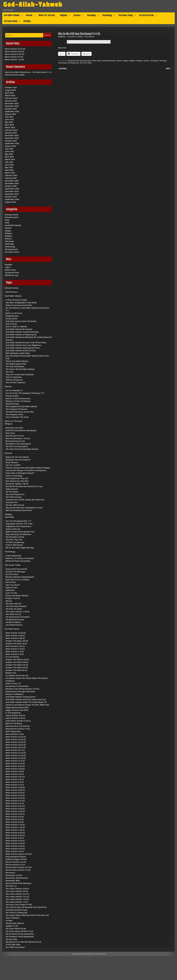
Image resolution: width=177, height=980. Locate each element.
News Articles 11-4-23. (15, 761)
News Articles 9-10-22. (15, 841)
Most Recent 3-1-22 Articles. (18, 726)
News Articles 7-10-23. (15, 825)
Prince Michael (89, 37)
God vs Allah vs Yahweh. (16, 327)
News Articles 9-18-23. (15, 846)
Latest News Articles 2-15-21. (18, 721)
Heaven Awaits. (12, 396)
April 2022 (9, 157)
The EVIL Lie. (11, 886)
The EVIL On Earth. (14, 609)
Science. (77, 15)
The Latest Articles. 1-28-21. (18, 612)
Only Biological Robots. (16, 857)
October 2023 (11, 109)
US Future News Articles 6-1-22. (19, 931)
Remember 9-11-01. (14, 875)
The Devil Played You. (15, 494)
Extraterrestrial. (146, 15)
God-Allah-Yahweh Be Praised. (19, 329)
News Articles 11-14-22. (16, 753)
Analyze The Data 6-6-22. (16, 670)
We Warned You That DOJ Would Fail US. (24, 942)
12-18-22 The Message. (16, 572)
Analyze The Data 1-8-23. (16, 644)
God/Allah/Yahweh (108, 61)
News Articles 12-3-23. (15, 763)
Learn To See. (12, 593)
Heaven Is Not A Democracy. (18, 398)
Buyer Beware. (12, 462)
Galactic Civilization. (15, 694)
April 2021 (9, 170)
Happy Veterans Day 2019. (17, 710)
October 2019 (11, 197)
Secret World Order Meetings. (19, 883)
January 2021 (11, 178)
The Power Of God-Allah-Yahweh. (20, 369)
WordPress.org (11, 275)
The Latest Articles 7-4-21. (17, 902)
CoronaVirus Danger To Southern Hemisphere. (26, 470)
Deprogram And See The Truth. (19, 524)
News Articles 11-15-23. (16, 755)
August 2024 (10, 90)
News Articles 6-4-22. (15, 819)
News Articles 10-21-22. (16, 745)
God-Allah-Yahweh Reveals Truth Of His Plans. (26, 342)
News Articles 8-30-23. (15, 833)
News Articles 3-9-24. (15, 771)
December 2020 (12, 181)
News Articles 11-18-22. (16, 758)
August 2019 (10, 202)
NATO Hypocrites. (13, 731)
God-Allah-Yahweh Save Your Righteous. (24, 345)
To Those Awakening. (15, 542)
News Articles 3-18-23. (15, 649)
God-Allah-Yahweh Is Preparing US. (21, 335)
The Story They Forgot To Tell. (19, 905)
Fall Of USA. (11, 582)
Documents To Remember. (17, 686)
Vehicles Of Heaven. (14, 380)
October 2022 (11, 141)
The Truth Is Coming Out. (17, 913)
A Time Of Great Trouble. (16, 300)
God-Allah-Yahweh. (12, 15)
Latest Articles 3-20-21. (16, 715)
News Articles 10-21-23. (16, 747)
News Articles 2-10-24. (15, 766)
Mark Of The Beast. (14, 723)
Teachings (154, 61)
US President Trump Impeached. (20, 934)
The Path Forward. (14, 497)
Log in (7, 267)
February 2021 (11, 175)
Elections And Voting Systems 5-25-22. (23, 689)
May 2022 (9, 154)
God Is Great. (11, 324)
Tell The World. (12, 492)
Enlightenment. (12, 316)
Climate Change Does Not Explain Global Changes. (28, 468)
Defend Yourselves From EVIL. (19, 305)
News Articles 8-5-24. (14, 57)
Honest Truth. (12, 588)
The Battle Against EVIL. (16, 364)
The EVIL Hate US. (14, 604)
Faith (94, 61)
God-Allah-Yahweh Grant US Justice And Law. (26, 699)
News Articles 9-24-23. (15, 849)
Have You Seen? (13, 585)
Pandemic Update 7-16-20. (17, 484)
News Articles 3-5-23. (15, 654)
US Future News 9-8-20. (16, 929)
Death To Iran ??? (13, 683)
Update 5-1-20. (12, 926)
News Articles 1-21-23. (15, 646)
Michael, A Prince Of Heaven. (18, 401)
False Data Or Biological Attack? (20, 473)
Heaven (119, 61)
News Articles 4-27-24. (15, 777)
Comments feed (12, 273)
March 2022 (10, 159)
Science (147, 61)
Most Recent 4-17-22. (15, 436)
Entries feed (10, 270)
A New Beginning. (13, 556)
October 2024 (11, 87)
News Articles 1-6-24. (15, 734)
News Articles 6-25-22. (15, 809)
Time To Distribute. (14, 377)
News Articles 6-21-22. (15, 806)
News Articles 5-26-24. (15, 790)
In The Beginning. (13, 713)
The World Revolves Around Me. (20, 412)
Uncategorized (73, 63)
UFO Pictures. (12, 292)
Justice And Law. (13, 529)
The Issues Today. (125, 15)
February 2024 (11, 98)
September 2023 (12, 111)
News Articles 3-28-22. (15, 769)
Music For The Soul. (47, 15)
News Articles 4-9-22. (15, 779)
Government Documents (16, 569)
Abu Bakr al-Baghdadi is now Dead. (21, 303)
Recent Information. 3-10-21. (18, 438)
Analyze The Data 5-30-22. (17, 662)
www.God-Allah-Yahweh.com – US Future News (26, 72)
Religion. (63, 15)
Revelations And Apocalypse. (18, 444)
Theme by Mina (100, 954)
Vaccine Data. (12, 939)
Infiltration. (10, 590)
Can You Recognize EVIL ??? (18, 521)
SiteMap (27, 21)
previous (63, 68)
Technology (62, 63)
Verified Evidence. (13, 622)
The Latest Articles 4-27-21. (18, 894)
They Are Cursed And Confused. (20, 374)
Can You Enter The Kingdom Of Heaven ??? (25, 393)
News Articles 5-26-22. (15, 787)
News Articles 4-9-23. (15, 782)
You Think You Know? (15, 947)
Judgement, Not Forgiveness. (19, 526)
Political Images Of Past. (16, 859)
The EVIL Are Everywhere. (17, 446)
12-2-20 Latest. (12, 574)
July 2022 (9, 149)
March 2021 (10, 173)
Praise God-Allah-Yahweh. (17, 596)
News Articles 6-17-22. (15, 801)
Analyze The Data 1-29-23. (17, 641)
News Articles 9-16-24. (14, 51)
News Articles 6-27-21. (15, 814)
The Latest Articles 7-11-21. (18, 897)
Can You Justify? (13, 465)
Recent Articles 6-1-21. (15, 865)
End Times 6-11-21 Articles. (18, 580)
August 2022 (10, 146)
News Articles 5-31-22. (15, 793)
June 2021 (9, 165)
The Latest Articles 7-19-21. (18, 899)
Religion (132, 61)
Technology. (107, 15)
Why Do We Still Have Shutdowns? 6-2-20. (89, 42)
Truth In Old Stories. (14, 545)
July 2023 (9, 117)
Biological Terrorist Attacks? (18, 460)
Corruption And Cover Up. (17, 675)
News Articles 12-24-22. (16, 633)
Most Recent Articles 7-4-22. (18, 729)
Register (8, 265)
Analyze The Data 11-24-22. (17, 659)
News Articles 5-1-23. (15, 785)
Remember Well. (13, 881)
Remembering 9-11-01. (15, 441)
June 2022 (9, 151)
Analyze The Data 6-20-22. (17, 667)
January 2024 (11, 101)
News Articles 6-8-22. (15, 822)
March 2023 (10, 127)
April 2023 (9, 125)
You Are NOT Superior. (15, 382)
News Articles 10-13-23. (16, 739)
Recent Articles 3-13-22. (16, 862)
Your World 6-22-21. (14, 625)
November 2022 (12, 138)
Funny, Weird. (12, 319)
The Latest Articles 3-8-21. (17, 891)
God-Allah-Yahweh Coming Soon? (21, 697)
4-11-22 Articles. (13, 657)
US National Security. (15, 620)
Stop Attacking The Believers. (19, 534)
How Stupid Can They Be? (17, 478)
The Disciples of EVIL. (15, 537)
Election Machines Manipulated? (20, 577)
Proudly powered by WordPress (83, 954)
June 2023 (9, 119)
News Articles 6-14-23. (15, 798)
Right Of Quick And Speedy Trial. (20, 532)
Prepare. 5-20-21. (13, 598)
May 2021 (9, 167)
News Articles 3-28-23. (15, 638)
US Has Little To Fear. (15, 505)
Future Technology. (14, 476)
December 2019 (12, 191)
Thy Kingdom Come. (15, 414)
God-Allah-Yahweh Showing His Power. (23, 348)
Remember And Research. (17, 878)
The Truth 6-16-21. (13, 614)
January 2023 (11, 133)
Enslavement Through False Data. (20, 691)
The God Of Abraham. (15, 366)
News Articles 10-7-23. (15, 750)
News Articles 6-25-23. (15, 811)
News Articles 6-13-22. (15, 795)
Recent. (9, 601)
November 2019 (12, 194)
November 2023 (12, 106)
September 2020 (12, 189)
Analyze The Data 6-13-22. (17, 665)
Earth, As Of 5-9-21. (14, 313)
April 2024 (9, 93)
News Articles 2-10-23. (15, 636)
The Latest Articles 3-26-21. (18, 889)
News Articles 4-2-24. (15, 774)
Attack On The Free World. (17, 457)
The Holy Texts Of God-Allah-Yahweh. (22, 449)
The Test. (10, 372)
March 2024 (10, 95)
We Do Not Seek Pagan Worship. (20, 548)
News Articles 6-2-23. (15, 803)
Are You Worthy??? (14, 390)
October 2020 (11, 186)
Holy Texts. (10, 433)
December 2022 (12, 135)
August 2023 (10, 114)
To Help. (9, 921)
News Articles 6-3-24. (15, 817)
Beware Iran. (11, 673)
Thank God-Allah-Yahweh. (17, 361)
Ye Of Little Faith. (13, 945)
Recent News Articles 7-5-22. (18, 870)
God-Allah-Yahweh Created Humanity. (22, 332)
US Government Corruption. (18, 617)
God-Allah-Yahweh (35, 4)
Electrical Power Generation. (18, 561)
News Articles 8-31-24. (14, 54)
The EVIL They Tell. (14, 540)
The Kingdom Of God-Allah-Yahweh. (21, 406)
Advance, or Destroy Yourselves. (20, 558)
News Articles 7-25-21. (15, 830)
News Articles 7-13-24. (14, 59)
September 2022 (12, 143)
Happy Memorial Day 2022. (17, 707)
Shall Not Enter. (12, 404)
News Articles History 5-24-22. (19, 854)
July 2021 (9, 162)
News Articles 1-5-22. (15, 651)
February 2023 (11, 130)
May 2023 (9, 122)
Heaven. (29, 15)
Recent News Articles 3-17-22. (19, 867)
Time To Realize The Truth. (17, 417)
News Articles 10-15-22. (16, 742)
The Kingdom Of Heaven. (17, 409)
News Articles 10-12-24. (15, 49)
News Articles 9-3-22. (15, 851)
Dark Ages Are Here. (14, 428)
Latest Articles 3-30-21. (16, 718)
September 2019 (12, 199)
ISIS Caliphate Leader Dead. (18, 353)
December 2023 (12, 103)
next (168, 68)
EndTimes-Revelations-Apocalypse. (21, 430)
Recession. (10, 873)
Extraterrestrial (73, 61)
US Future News (10, 21)
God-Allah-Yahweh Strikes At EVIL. (21, 350)
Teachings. (91, 15)
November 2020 (12, 183)
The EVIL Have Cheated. (16, 606)
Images (125, 61)
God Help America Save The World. (21, 321)
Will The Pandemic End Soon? (19, 510)
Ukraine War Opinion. (15, 923)
